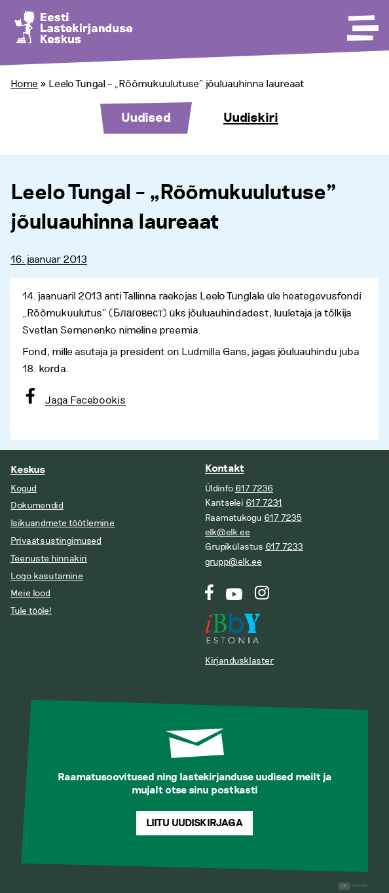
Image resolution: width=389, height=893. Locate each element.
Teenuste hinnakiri (48, 558)
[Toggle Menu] (361, 23)
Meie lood (30, 593)
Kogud (23, 488)
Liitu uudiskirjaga (194, 823)
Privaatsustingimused (56, 540)
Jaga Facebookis (85, 400)
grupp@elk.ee (233, 561)
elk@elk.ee (227, 532)
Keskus (27, 470)
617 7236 (254, 488)
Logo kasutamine (46, 576)
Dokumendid (37, 505)
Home (24, 83)
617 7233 (284, 546)
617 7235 (283, 517)
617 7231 (264, 502)
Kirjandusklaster (239, 660)
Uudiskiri (250, 117)
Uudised (146, 117)
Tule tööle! (31, 611)
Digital (353, 886)
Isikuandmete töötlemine (62, 523)
